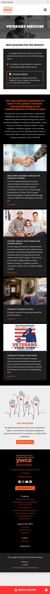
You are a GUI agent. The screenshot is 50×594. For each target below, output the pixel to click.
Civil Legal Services (25, 508)
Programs (25, 496)
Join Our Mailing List (25, 488)
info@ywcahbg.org (25, 477)
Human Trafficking (25, 505)
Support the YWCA (25, 442)
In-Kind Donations (25, 530)
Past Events (25, 541)
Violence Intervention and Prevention (25, 502)
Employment (25, 546)
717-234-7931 (25, 473)
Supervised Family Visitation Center (25, 510)
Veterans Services (25, 519)
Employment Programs (25, 516)
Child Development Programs (25, 513)
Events (25, 538)
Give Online (25, 527)
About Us (25, 562)
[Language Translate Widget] (25, 2)
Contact (25, 565)
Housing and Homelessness (25, 499)
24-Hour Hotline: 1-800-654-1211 (25, 568)
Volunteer (25, 533)
